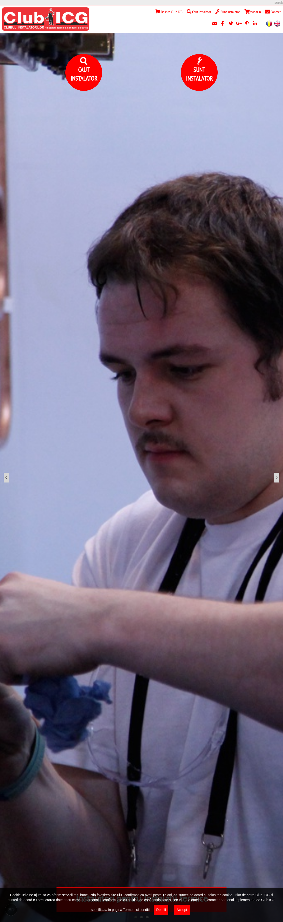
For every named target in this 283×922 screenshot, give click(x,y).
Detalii (161, 910)
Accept (182, 910)
